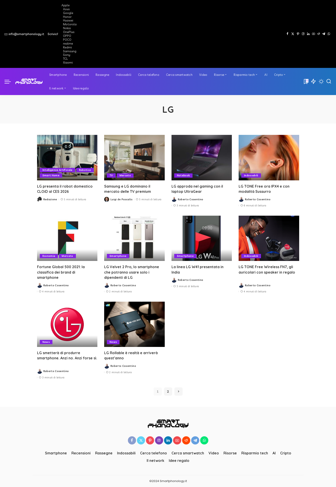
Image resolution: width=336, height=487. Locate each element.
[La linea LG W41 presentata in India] (202, 238)
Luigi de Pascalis (121, 199)
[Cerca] (328, 81)
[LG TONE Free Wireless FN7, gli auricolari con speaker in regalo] (269, 238)
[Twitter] (292, 34)
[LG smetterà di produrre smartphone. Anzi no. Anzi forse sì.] (67, 324)
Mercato (125, 175)
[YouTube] (313, 34)
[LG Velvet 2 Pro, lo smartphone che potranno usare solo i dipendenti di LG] (134, 238)
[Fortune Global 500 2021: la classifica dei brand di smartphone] (67, 238)
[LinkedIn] (308, 34)
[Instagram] (303, 34)
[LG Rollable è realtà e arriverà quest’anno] (134, 324)
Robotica (85, 170)
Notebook (183, 175)
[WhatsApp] (328, 34)
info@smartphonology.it (24, 34)
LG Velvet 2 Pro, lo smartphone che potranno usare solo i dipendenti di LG (131, 272)
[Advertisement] (194, 34)
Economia (48, 256)
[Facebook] (287, 34)
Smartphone (118, 256)
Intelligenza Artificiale (57, 170)
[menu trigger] (10, 81)
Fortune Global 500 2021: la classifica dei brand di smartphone (61, 272)
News (46, 342)
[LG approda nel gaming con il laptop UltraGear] (202, 157)
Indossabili (251, 175)
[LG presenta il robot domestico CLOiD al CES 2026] (67, 157)
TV (111, 175)
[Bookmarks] (305, 81)
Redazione (50, 199)
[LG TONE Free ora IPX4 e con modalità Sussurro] (269, 157)
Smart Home (50, 175)
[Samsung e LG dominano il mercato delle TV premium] (134, 157)
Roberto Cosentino (190, 199)
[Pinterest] (298, 34)
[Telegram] (323, 34)
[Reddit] (318, 34)
